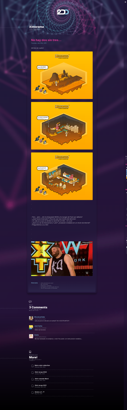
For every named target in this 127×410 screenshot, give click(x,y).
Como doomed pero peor (47, 283)
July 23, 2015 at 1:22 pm (40, 319)
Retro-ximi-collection (42, 365)
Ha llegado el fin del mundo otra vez (50, 287)
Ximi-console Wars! (42, 379)
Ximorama (36, 27)
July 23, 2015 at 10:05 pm (40, 328)
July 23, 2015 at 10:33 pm (40, 337)
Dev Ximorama (44, 284)
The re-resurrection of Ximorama (49, 288)
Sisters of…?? (39, 392)
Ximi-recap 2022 (41, 372)
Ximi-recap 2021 (40, 385)
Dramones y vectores (46, 285)
